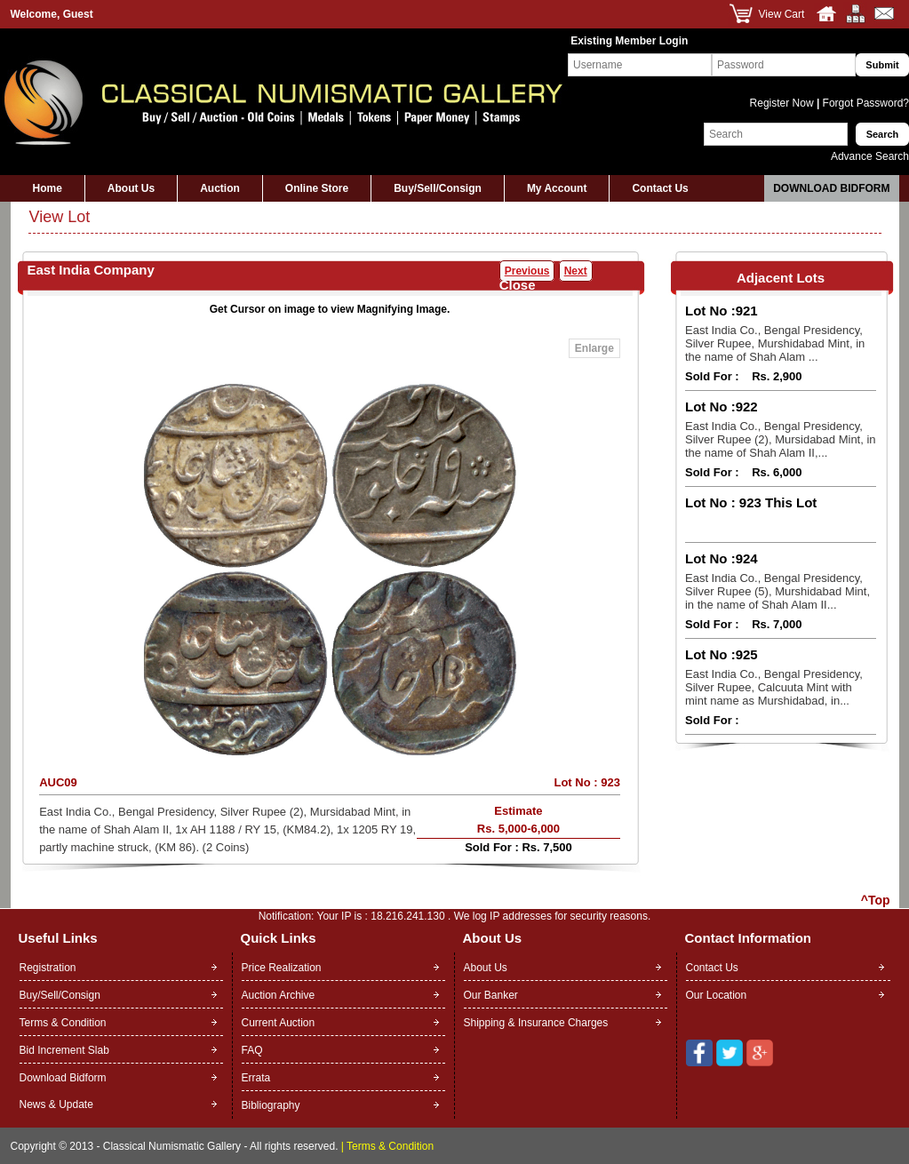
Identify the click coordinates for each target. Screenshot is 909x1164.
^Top (875, 900)
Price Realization (282, 967)
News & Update (56, 1104)
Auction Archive (278, 995)
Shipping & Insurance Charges (536, 1023)
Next (575, 271)
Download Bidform (831, 188)
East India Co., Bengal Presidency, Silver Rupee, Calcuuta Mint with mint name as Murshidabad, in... (774, 687)
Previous (527, 271)
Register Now (783, 103)
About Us (131, 188)
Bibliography (271, 1105)
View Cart (782, 14)
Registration (48, 967)
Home (47, 188)
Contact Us (660, 188)
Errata (256, 1078)
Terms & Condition (63, 1023)
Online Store (316, 188)
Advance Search (870, 156)
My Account (557, 188)
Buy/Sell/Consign (438, 188)
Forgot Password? (864, 103)
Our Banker (491, 995)
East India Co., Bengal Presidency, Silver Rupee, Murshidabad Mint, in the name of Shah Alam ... (775, 343)
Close (517, 284)
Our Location (716, 995)
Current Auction (278, 1023)
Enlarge (594, 348)
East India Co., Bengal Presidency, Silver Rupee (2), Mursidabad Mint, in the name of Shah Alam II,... (780, 439)
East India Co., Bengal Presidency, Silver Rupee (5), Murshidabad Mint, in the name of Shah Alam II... (777, 591)
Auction (220, 188)
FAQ (252, 1050)
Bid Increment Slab (64, 1050)
